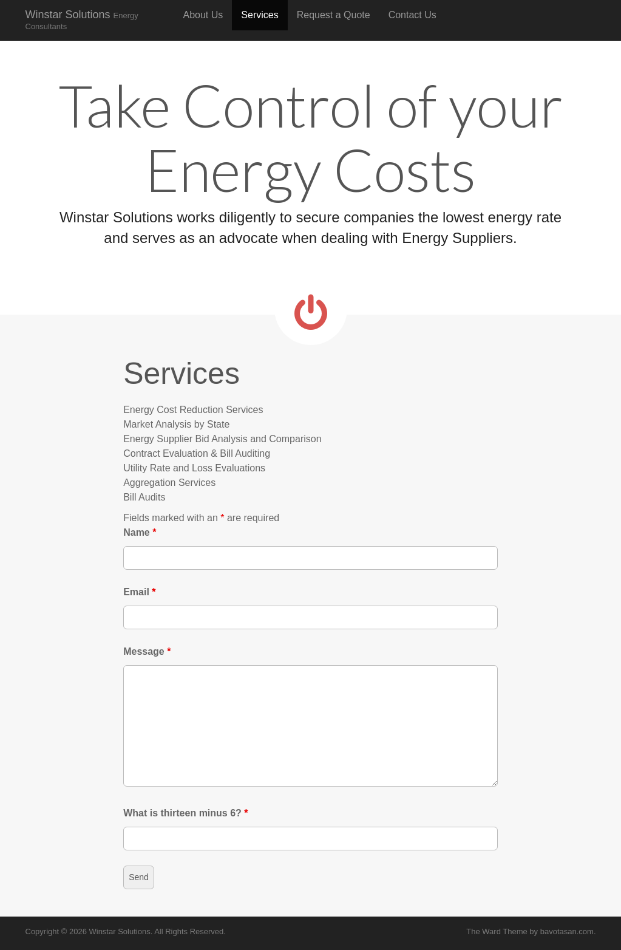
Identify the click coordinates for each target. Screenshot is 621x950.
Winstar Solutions (81, 20)
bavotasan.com (567, 931)
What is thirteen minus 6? (185, 813)
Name (139, 532)
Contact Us (412, 15)
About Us (203, 15)
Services (259, 15)
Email (139, 592)
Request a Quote (333, 15)
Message (147, 651)
